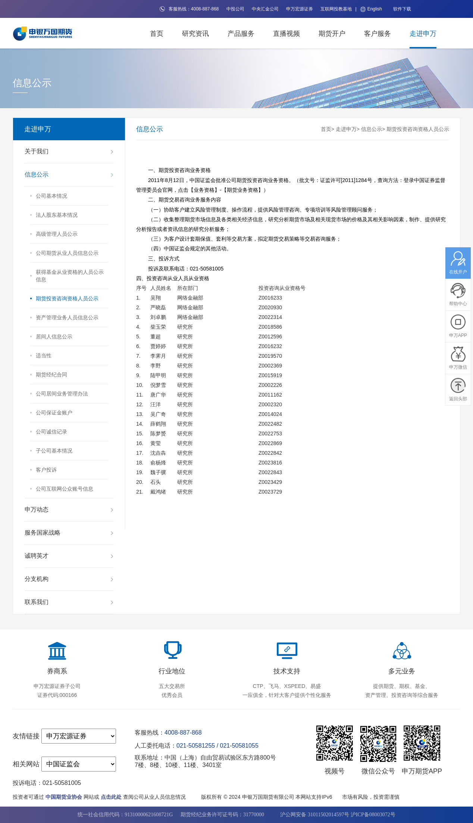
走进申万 (423, 33)
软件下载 (402, 9)
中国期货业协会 (64, 797)
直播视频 (286, 33)
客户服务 (377, 33)
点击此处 (111, 797)
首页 (156, 33)
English (371, 9)
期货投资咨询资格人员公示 (417, 129)
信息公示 (371, 129)
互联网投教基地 (336, 9)
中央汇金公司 (265, 9)
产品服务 (241, 33)
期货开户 (332, 33)
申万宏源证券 (299, 9)
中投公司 (235, 9)
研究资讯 (195, 33)
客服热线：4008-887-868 (189, 9)
